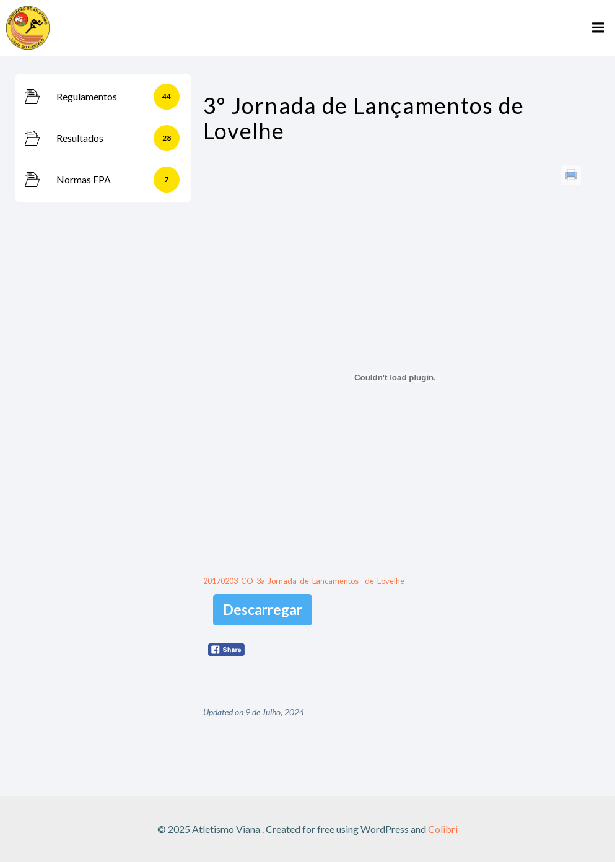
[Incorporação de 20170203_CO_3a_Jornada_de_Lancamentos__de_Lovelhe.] (395, 377)
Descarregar (262, 609)
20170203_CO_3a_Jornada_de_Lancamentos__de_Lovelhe (303, 581)
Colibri (443, 829)
